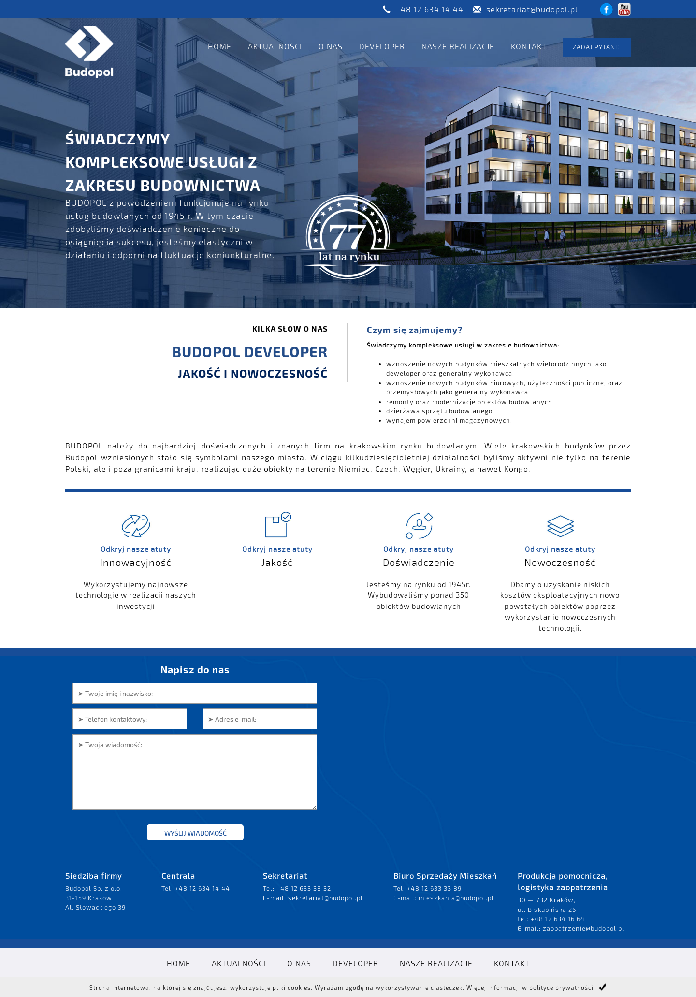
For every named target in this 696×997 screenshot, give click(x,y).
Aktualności (275, 46)
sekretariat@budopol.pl (532, 9)
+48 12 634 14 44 (430, 9)
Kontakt (529, 46)
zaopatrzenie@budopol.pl (583, 928)
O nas (331, 46)
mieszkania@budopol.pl (456, 898)
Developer (382, 46)
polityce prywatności (561, 987)
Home (220, 46)
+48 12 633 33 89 (434, 888)
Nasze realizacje (457, 46)
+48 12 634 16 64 (558, 919)
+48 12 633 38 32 (303, 888)
